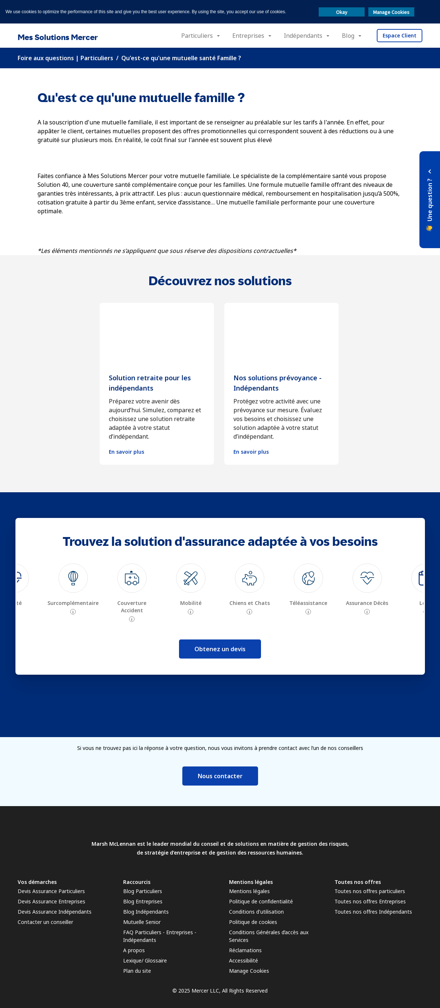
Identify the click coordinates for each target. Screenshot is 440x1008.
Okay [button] (341, 12)
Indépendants (303, 36)
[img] (73, 578)
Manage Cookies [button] (391, 12)
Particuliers (197, 36)
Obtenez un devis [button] (220, 649)
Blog (348, 36)
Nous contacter (220, 776)
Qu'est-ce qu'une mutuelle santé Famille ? (181, 58)
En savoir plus (126, 451)
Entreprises (248, 36)
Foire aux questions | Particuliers (65, 58)
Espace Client (399, 35)
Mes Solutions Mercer (58, 37)
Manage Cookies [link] (249, 970)
